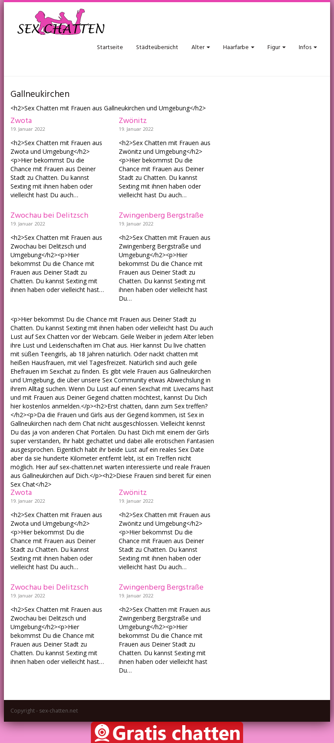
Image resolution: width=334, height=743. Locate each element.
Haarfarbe (238, 48)
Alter (200, 48)
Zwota (21, 121)
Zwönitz (133, 121)
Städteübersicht (157, 48)
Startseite (110, 48)
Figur (276, 48)
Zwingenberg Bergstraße (161, 215)
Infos (308, 48)
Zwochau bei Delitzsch (49, 215)
